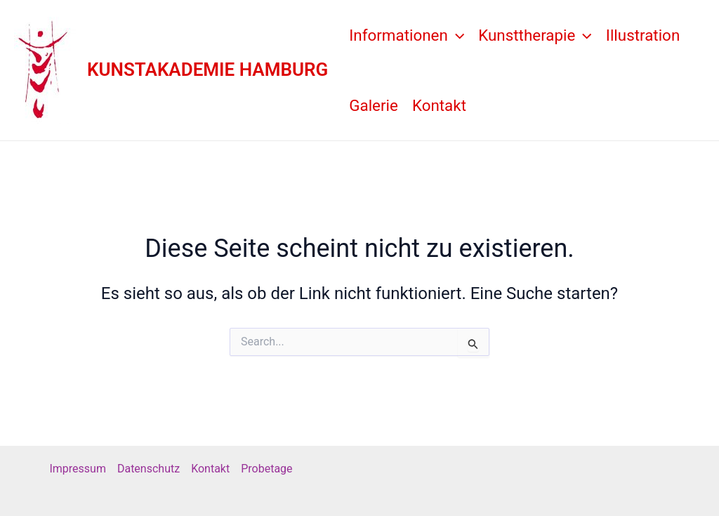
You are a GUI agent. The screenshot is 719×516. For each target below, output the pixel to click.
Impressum (77, 468)
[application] (456, 35)
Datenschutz (148, 468)
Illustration (643, 35)
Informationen (406, 35)
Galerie (373, 105)
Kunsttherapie (535, 35)
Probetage (266, 468)
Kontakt (439, 105)
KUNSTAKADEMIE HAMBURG (207, 69)
